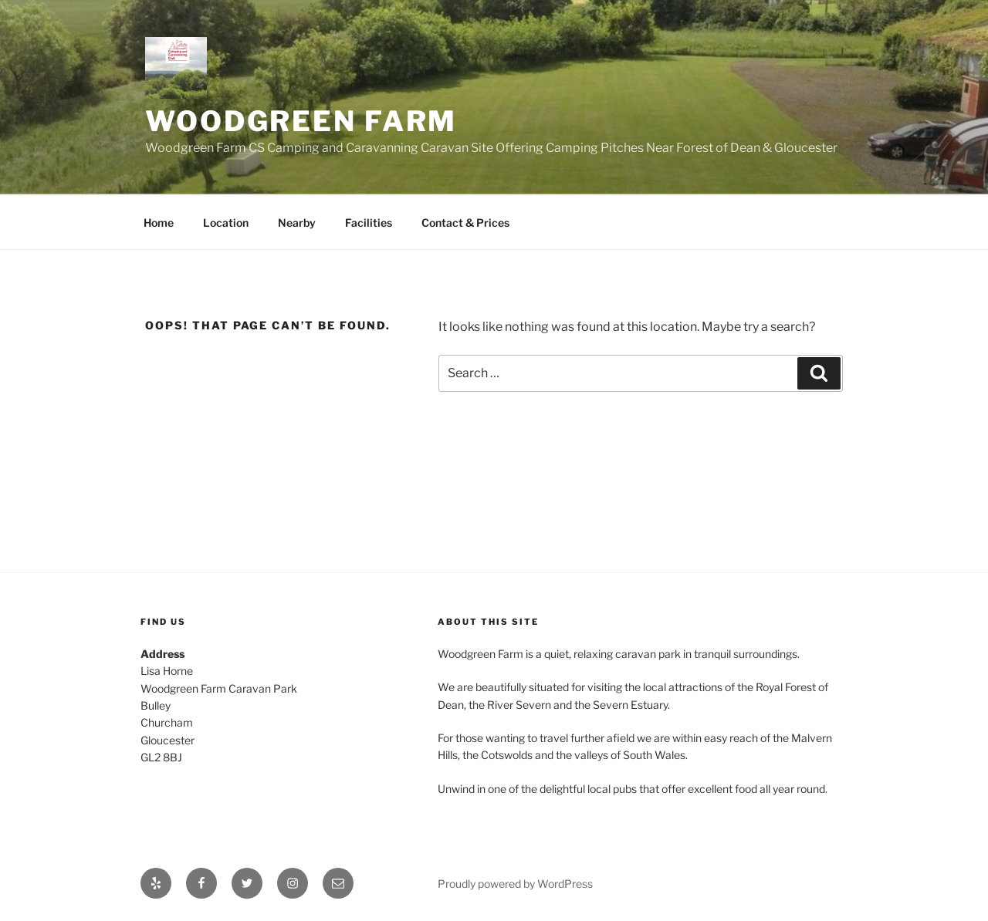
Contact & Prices (465, 222)
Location (226, 222)
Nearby (297, 222)
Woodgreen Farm (301, 121)
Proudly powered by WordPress (515, 883)
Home (159, 222)
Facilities (368, 222)
